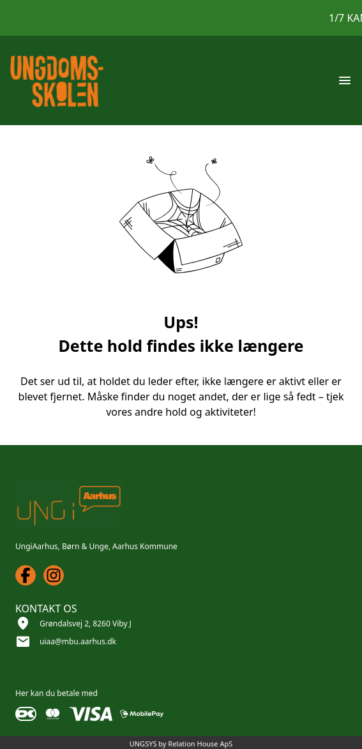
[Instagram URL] (53, 575)
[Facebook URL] (25, 575)
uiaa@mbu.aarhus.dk (78, 641)
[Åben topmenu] (344, 80)
